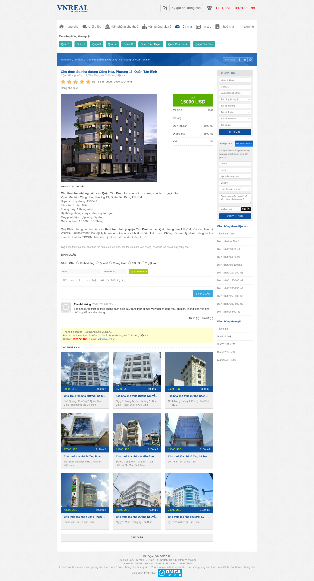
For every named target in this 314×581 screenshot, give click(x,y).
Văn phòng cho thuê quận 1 (102, 568)
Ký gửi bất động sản (186, 8)
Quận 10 (129, 44)
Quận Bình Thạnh (151, 44)
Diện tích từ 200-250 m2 (230, 288)
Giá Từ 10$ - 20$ (226, 344)
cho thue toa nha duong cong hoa (171, 247)
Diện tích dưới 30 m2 (228, 241)
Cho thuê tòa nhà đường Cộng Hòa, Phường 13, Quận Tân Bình (109, 71)
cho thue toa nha (77, 247)
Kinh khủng (87, 263)
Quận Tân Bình (204, 44)
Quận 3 (96, 44)
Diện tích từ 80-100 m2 (229, 264)
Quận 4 (112, 44)
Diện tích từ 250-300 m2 (230, 296)
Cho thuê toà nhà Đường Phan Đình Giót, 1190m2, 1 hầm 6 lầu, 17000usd (109, 457)
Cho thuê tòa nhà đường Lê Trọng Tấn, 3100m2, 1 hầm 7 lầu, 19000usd (211, 457)
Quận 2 (81, 44)
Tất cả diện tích (225, 233)
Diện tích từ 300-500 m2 (230, 304)
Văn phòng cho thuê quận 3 (134, 568)
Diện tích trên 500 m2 (228, 311)
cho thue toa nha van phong (136, 247)
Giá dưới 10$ (224, 336)
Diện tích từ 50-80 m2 (228, 257)
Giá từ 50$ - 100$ (226, 360)
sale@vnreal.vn (106, 340)
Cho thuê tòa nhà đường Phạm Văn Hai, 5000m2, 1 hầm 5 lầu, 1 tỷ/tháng (108, 518)
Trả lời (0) (207, 319)
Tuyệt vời (151, 263)
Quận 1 (65, 44)
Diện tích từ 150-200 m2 (230, 280)
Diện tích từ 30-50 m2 (228, 249)
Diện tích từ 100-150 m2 (230, 272)
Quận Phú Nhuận (178, 44)
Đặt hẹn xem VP (244, 143)
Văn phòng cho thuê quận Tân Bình (171, 568)
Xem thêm (137, 538)
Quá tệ (104, 263)
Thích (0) (194, 319)
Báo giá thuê (226, 143)
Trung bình (119, 263)
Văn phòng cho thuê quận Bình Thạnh (215, 568)
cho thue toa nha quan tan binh (103, 247)
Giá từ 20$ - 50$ (225, 352)
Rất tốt (136, 263)
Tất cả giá (222, 328)
